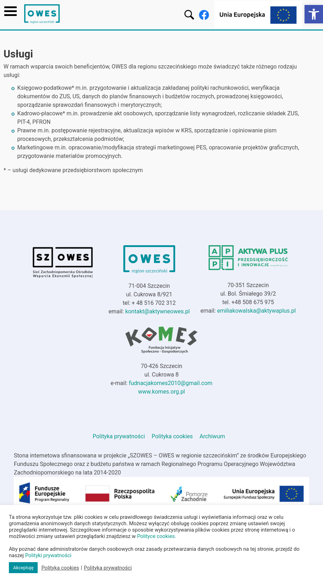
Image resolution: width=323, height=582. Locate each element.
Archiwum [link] (212, 436)
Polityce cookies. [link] (156, 536)
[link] (314, 14)
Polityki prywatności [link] (48, 555)
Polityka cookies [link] (172, 436)
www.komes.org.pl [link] (161, 391)
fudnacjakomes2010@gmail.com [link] (170, 383)
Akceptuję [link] (23, 567)
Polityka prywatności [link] (119, 436)
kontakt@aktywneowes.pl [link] (157, 311)
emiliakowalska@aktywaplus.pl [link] (256, 310)
